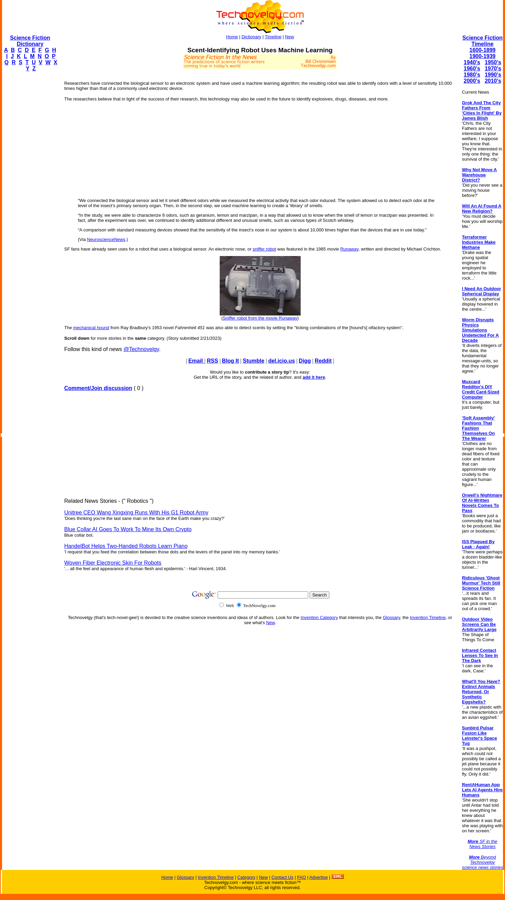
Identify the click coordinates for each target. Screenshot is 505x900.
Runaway (349, 249)
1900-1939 (482, 56)
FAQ (301, 877)
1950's (493, 62)
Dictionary (251, 36)
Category (246, 877)
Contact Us (282, 877)
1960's (472, 68)
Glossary (391, 617)
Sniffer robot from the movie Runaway (260, 318)
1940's (472, 62)
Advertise (318, 877)
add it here (314, 377)
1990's (493, 75)
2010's (493, 81)
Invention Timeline (428, 617)
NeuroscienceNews (106, 239)
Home (232, 36)
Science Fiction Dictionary (30, 41)
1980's (472, 75)
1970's (493, 68)
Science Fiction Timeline (482, 41)
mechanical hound (91, 327)
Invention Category (319, 617)
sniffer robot (264, 249)
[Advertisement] (29, 179)
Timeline (273, 36)
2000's (472, 81)
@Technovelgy (141, 349)
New (289, 36)
